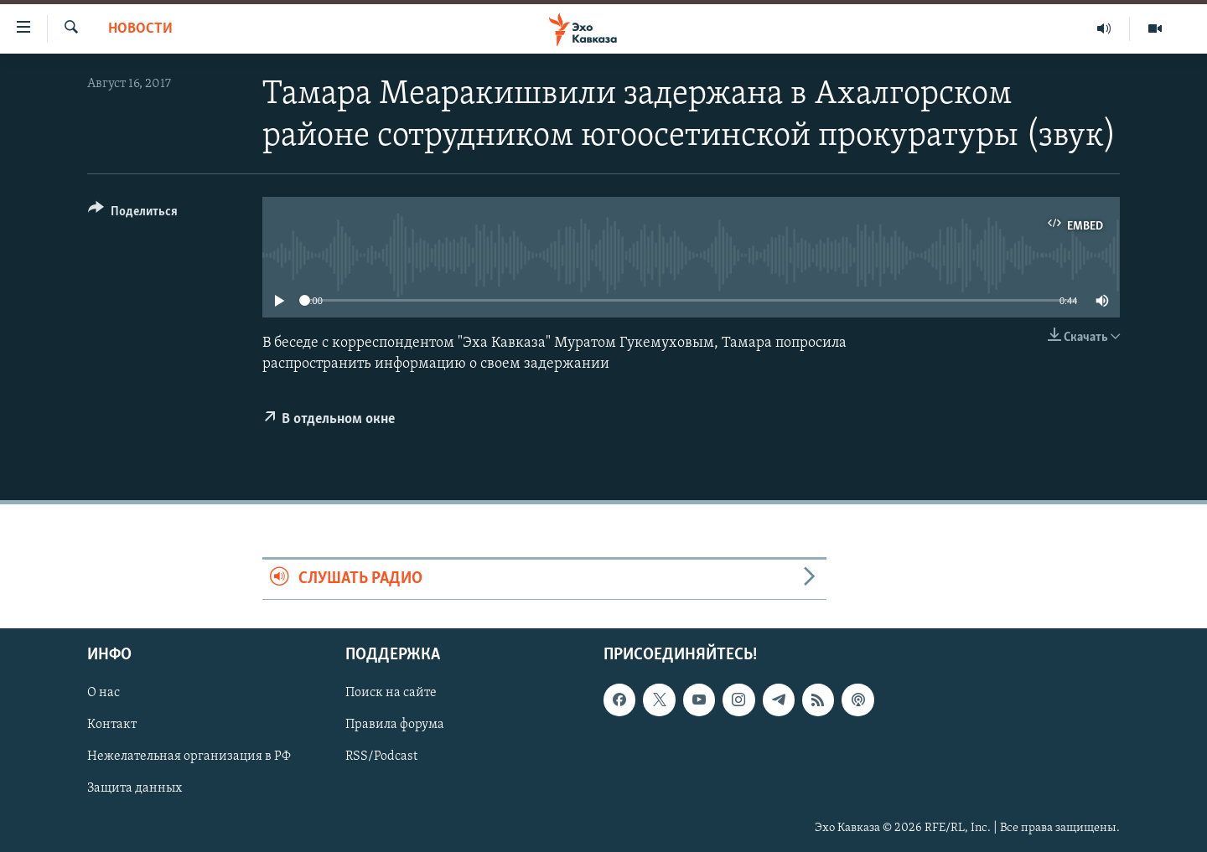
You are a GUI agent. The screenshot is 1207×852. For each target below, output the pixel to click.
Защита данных (134, 788)
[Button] (133, 214)
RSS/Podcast (381, 756)
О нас (103, 693)
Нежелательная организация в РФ (189, 756)
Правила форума (394, 724)
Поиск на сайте (391, 693)
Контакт (112, 724)
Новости (140, 29)
